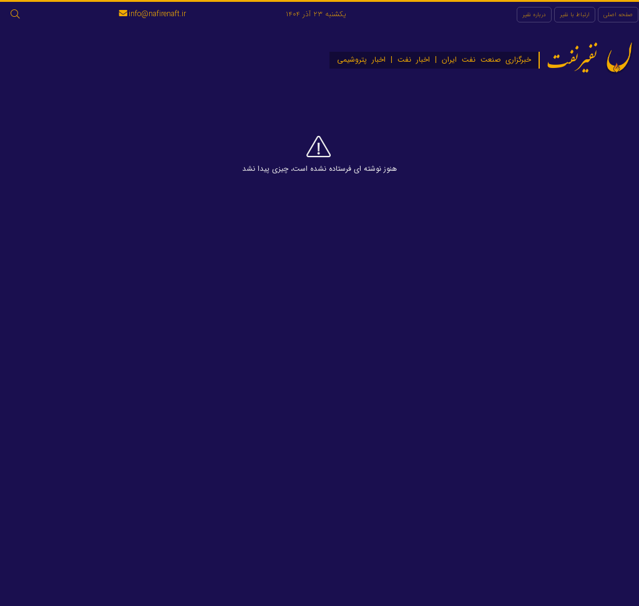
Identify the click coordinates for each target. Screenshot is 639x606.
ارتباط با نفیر (575, 14)
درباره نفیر (534, 14)
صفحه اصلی (618, 14)
